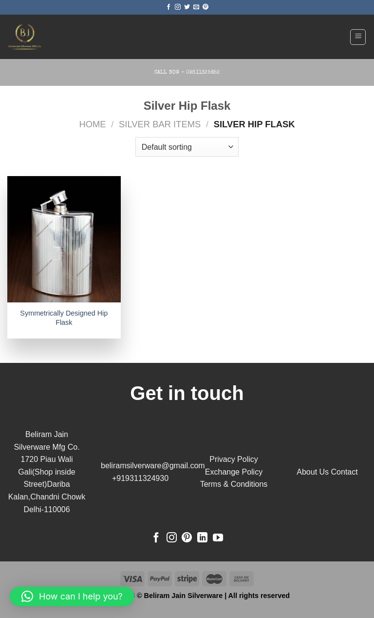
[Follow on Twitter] (187, 7)
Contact (344, 472)
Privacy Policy (233, 459)
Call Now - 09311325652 (187, 72)
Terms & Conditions (234, 484)
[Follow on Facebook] (168, 7)
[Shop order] (187, 147)
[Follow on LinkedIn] (202, 538)
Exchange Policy (233, 472)
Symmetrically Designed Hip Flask (64, 317)
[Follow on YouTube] (218, 538)
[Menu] (358, 37)
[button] (72, 596)
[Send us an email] (196, 7)
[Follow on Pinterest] (205, 7)
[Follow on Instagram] (178, 7)
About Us (313, 472)
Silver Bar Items (160, 124)
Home (92, 124)
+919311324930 (140, 478)
